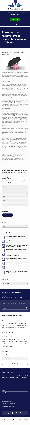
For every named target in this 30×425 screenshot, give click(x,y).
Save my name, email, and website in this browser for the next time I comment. (14, 210)
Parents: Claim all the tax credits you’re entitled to (17, 262)
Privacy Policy (22, 303)
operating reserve (20, 52)
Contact (13, 303)
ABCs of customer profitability (12, 267)
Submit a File (15, 19)
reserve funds (5, 54)
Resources (6, 303)
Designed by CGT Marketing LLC (20, 419)
